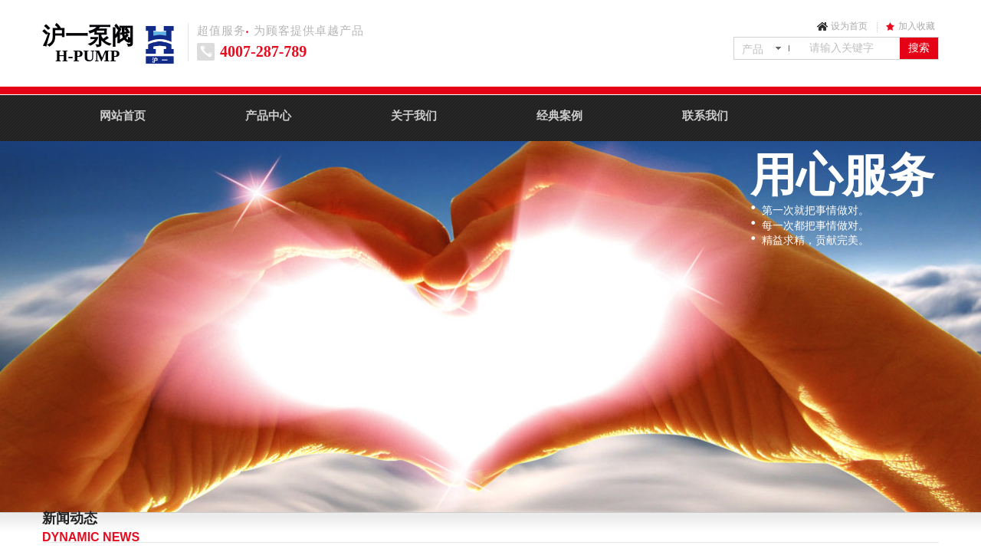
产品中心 (268, 116)
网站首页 (123, 116)
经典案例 (559, 116)
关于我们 (414, 116)
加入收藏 (916, 26)
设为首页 (849, 26)
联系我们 (705, 116)
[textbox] (851, 48)
